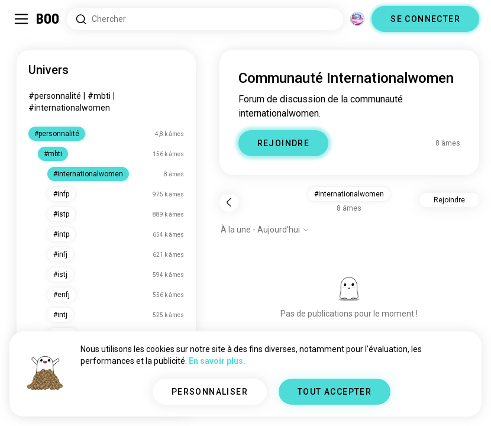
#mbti (99, 96)
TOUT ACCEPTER (335, 391)
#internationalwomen (69, 107)
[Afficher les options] (265, 229)
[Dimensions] (357, 19)
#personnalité (54, 96)
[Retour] (228, 202)
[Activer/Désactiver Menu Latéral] (21, 19)
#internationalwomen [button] (349, 194)
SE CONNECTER (425, 19)
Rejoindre (449, 200)
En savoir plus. (217, 361)
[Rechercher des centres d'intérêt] (205, 19)
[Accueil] (48, 18)
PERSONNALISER (210, 391)
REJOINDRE (283, 143)
